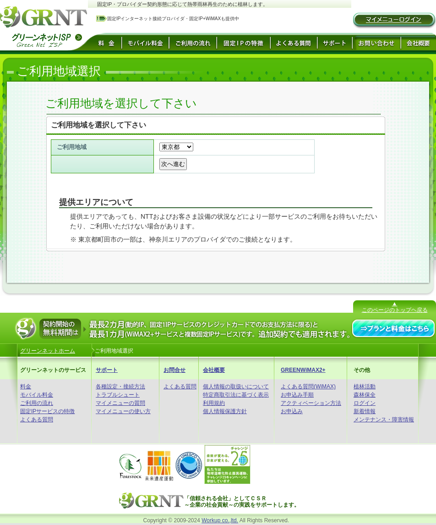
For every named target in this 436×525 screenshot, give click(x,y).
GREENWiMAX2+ (303, 370)
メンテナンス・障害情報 (384, 419)
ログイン (365, 403)
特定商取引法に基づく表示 (236, 395)
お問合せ (174, 370)
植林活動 (365, 386)
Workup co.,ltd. (220, 520)
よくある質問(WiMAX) (308, 386)
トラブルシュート (118, 395)
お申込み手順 (297, 395)
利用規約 (214, 403)
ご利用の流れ (36, 403)
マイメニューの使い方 (123, 411)
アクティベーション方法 (311, 403)
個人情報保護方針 (225, 411)
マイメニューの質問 (120, 403)
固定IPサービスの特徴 (47, 411)
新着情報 (365, 411)
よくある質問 (36, 419)
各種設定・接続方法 (120, 386)
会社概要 (214, 370)
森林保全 (365, 395)
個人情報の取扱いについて (236, 386)
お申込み (292, 411)
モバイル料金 (36, 395)
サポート (107, 370)
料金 (25, 386)
